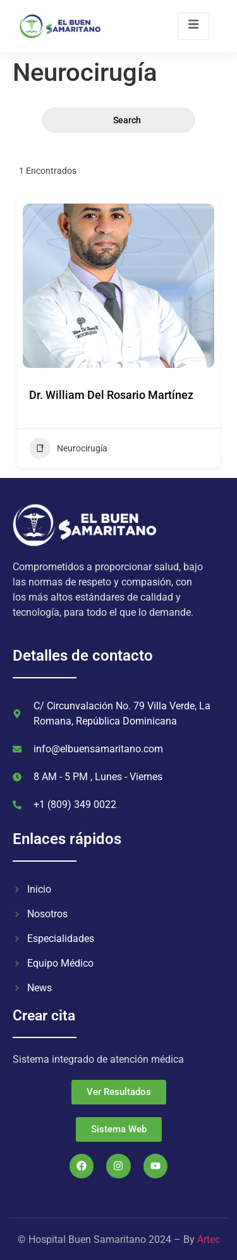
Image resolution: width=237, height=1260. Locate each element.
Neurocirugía (68, 448)
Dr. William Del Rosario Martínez (111, 394)
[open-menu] (193, 26)
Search (119, 120)
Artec (208, 1239)
